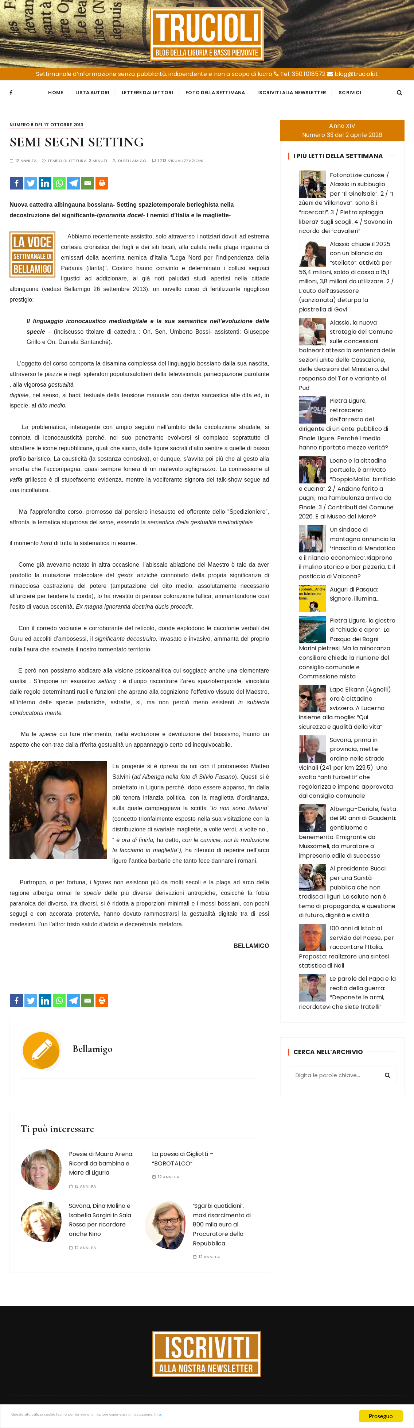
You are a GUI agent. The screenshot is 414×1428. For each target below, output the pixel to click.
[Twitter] (30, 179)
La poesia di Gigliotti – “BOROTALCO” (182, 1155)
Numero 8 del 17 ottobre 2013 (46, 121)
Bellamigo (135, 156)
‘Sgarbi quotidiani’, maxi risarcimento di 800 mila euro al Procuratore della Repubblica (222, 1220)
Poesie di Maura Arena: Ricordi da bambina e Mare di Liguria (101, 1159)
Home (55, 90)
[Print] (101, 179)
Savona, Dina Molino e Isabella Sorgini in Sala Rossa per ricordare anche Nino (100, 1216)
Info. (235, 1416)
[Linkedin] (45, 179)
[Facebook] (16, 179)
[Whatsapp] (59, 179)
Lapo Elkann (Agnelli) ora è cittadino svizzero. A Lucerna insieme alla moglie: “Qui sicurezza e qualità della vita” (345, 704)
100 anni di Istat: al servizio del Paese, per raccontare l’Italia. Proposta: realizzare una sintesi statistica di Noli (346, 943)
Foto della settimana (215, 90)
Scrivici (350, 90)
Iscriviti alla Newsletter (291, 90)
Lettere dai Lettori (147, 90)
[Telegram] (73, 179)
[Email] (87, 179)
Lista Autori (92, 90)
